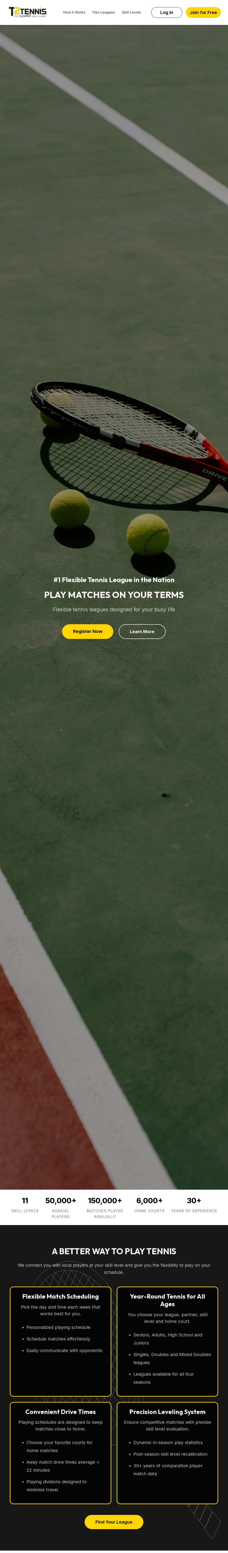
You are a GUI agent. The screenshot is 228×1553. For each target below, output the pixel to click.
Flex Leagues (103, 12)
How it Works (74, 12)
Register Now (87, 631)
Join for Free (203, 12)
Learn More (142, 631)
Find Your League (114, 1522)
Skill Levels (131, 12)
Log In (166, 12)
